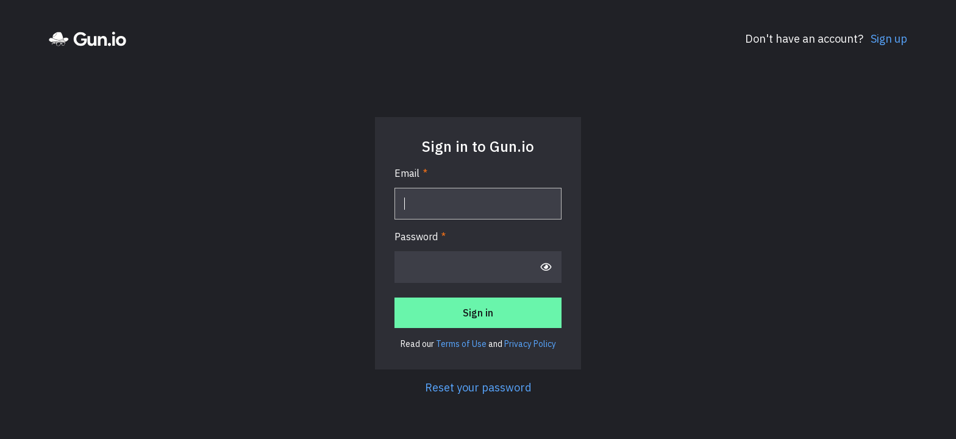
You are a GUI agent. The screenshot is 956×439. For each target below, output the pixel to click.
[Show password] (546, 267)
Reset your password (478, 387)
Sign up (887, 39)
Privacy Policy (530, 343)
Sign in (478, 313)
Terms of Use (461, 343)
